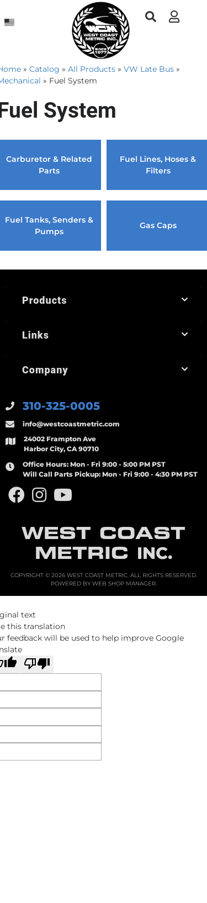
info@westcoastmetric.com (71, 424)
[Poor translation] (37, 664)
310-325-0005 (61, 406)
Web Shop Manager (124, 583)
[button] (150, 16)
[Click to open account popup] (174, 16)
